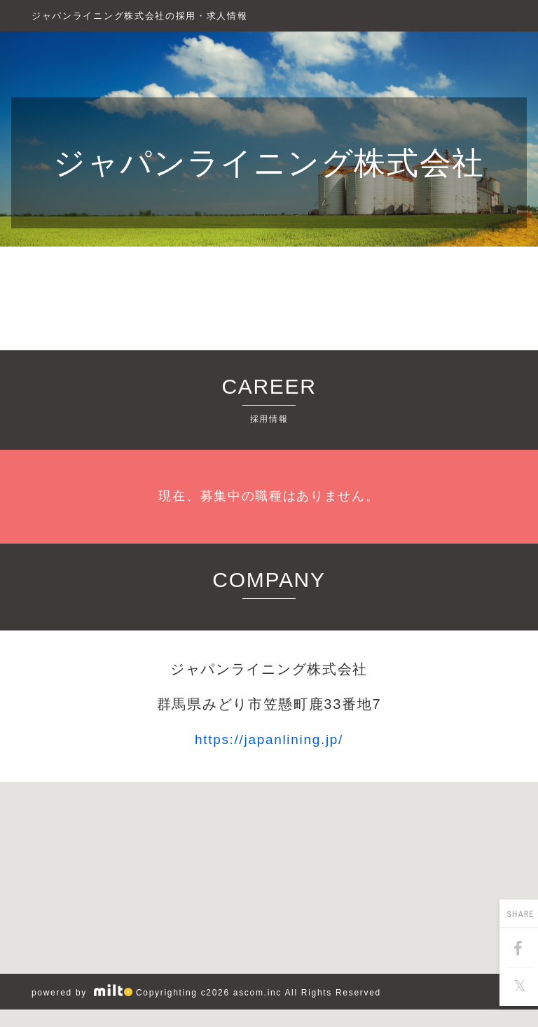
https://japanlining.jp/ (269, 739)
